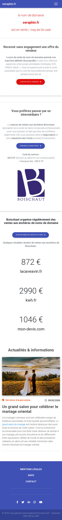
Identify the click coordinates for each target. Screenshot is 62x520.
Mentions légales (31, 469)
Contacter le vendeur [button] (30, 82)
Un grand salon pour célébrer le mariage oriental (30, 409)
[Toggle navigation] (56, 4)
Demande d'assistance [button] (30, 146)
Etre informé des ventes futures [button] (30, 235)
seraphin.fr (31, 22)
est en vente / (31, 30)
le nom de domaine (31, 15)
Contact (31, 481)
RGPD (31, 475)
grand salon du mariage (13, 424)
